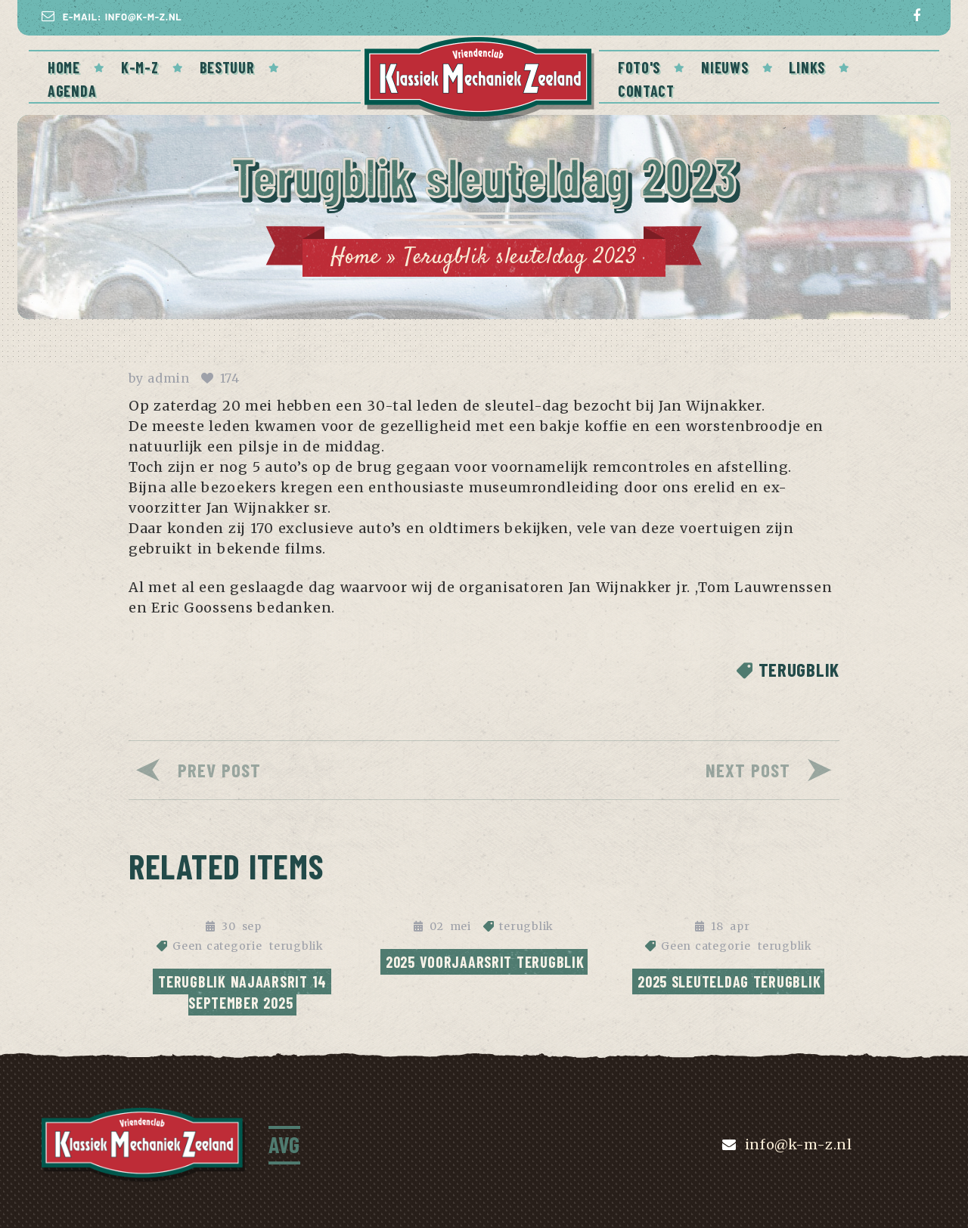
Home (64, 67)
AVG (284, 1144)
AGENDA (72, 91)
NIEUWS (724, 67)
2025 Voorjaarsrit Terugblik (485, 962)
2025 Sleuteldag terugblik (729, 981)
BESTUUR (227, 67)
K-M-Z (140, 67)
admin (168, 378)
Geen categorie (217, 946)
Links (807, 67)
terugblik (799, 669)
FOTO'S (639, 67)
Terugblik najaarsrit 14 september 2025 (244, 992)
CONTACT (646, 91)
